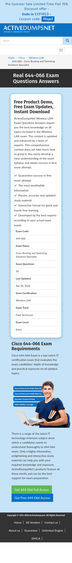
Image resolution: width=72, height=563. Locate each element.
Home (11, 57)
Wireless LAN (36, 57)
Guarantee (30, 530)
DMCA (36, 538)
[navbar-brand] (7, 49)
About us (14, 530)
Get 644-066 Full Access (32, 490)
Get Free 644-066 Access (32, 498)
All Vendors (33, 522)
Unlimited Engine (52, 530)
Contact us (51, 522)
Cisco (22, 57)
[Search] (67, 41)
